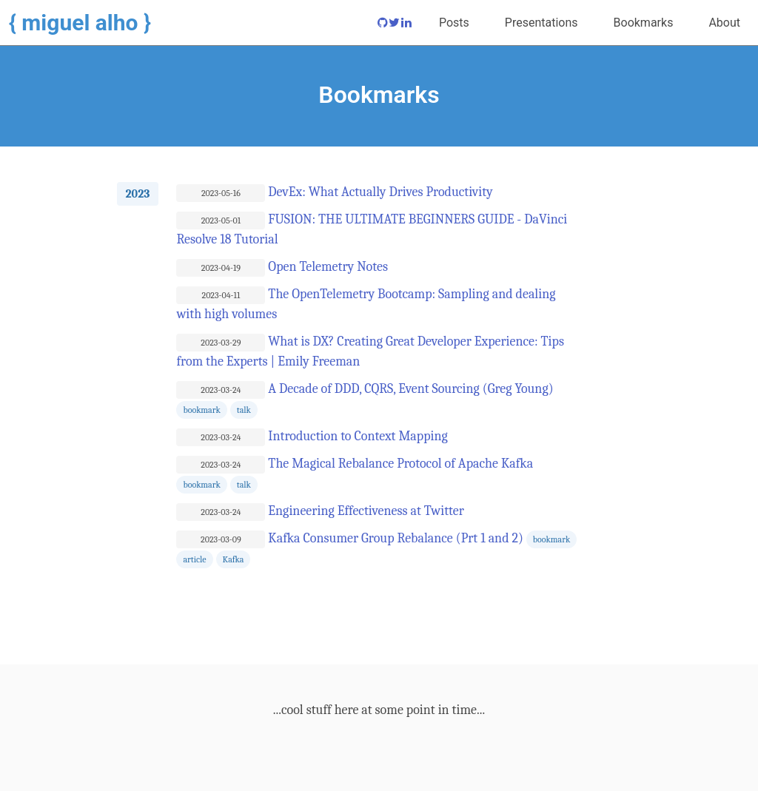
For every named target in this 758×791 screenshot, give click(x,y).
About (724, 23)
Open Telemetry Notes (326, 267)
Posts (454, 23)
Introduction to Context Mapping (356, 436)
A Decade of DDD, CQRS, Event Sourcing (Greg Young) (409, 389)
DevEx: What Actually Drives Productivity (378, 192)
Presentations (541, 23)
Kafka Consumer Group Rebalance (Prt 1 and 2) (394, 538)
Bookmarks (644, 23)
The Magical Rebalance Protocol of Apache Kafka (399, 463)
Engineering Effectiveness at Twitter (364, 511)
